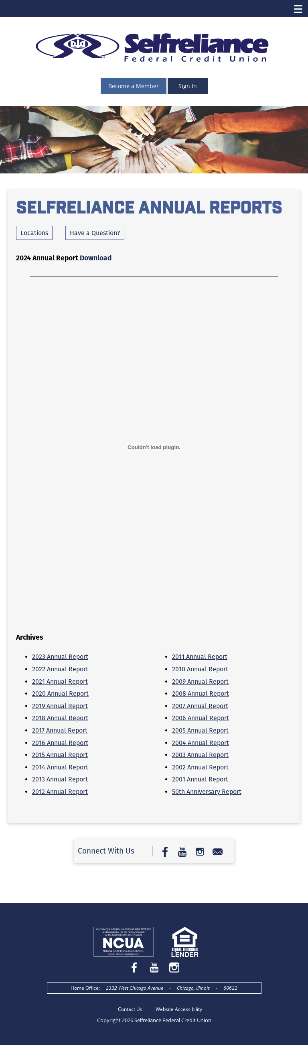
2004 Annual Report (200, 743)
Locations (34, 233)
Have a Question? (95, 233)
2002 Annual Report (200, 767)
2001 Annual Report (200, 779)
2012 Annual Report (60, 791)
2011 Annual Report (199, 656)
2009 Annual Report (200, 681)
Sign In (187, 86)
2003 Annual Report (200, 755)
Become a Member (133, 86)
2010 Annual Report (200, 669)
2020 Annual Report (60, 693)
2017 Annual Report (59, 730)
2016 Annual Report (60, 743)
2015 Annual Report (60, 755)
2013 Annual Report (60, 779)
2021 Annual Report (60, 681)
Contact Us (130, 1009)
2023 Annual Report (60, 656)
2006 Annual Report (200, 718)
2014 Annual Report (60, 767)
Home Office (85, 988)
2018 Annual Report (60, 718)
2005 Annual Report (200, 730)
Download (95, 258)
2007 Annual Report (200, 706)
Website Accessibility (179, 1009)
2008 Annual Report (200, 693)
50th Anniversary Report (206, 791)
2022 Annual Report (60, 669)
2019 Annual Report (60, 706)
